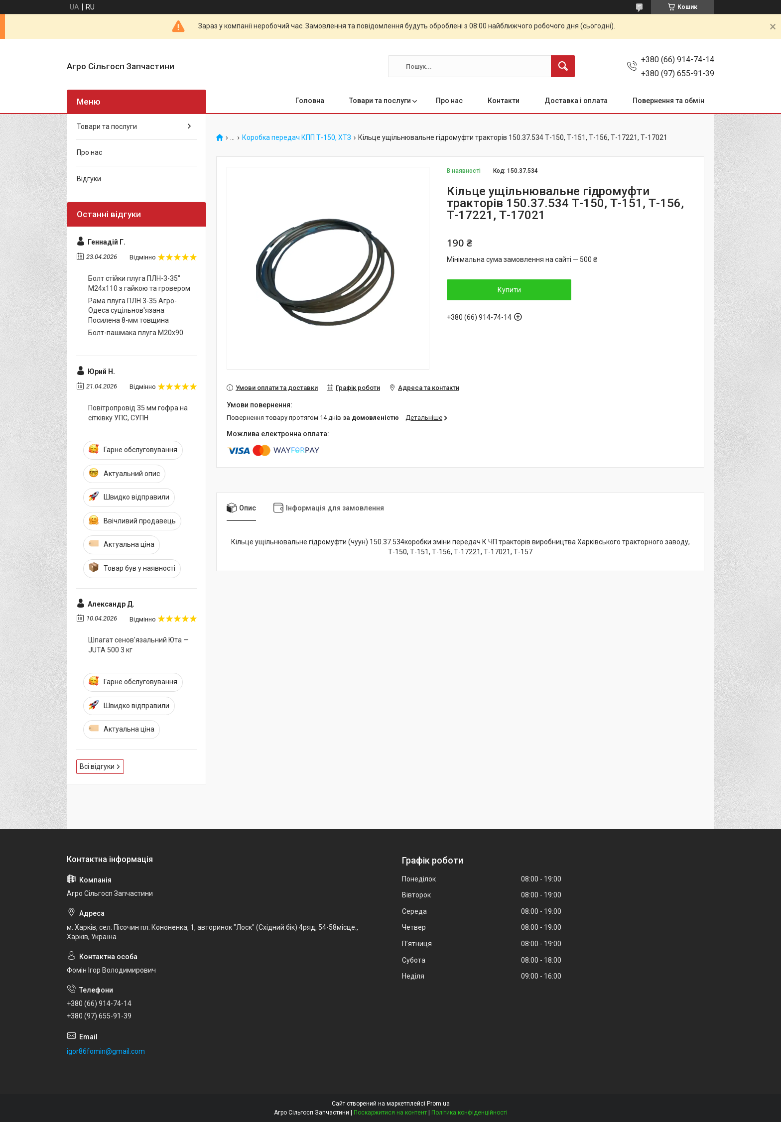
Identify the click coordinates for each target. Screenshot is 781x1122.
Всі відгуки (97, 766)
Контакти (504, 101)
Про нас (449, 101)
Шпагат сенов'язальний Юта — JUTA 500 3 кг (138, 645)
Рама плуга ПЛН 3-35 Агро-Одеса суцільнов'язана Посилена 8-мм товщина (132, 310)
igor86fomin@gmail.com (106, 1051)
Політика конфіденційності (469, 1112)
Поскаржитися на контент (390, 1112)
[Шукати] (563, 66)
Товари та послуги (380, 101)
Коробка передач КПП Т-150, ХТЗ (296, 137)
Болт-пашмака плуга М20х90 (135, 333)
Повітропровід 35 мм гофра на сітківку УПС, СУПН (138, 413)
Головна (309, 101)
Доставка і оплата (576, 101)
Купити (509, 290)
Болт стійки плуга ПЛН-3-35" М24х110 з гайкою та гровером (139, 283)
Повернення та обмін (668, 101)
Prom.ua (438, 1103)
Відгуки (89, 179)
